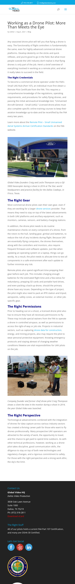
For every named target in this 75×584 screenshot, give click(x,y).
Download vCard (16, 516)
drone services (43, 208)
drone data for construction (47, 330)
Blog (29, 32)
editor (12, 32)
